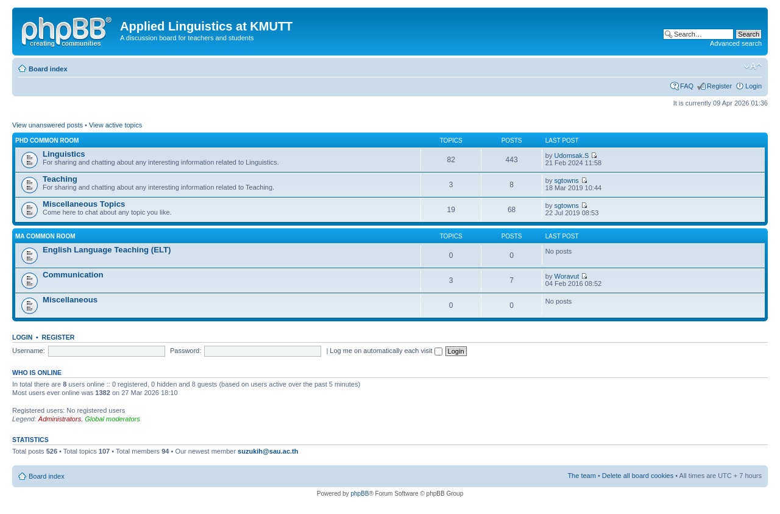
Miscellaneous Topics (84, 204)
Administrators (59, 419)
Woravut (566, 276)
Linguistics (64, 154)
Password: (185, 350)
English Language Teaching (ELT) (107, 249)
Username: (28, 350)
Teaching (60, 179)
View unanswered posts (47, 125)
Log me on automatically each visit (386, 350)
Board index (48, 69)
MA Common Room (45, 236)
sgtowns (566, 180)
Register (719, 86)
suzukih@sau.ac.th (268, 451)
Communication (73, 274)
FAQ (686, 86)
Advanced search (736, 43)
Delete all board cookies (637, 475)
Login (753, 86)
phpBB (359, 493)
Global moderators (112, 419)
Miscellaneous (70, 299)
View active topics (115, 125)
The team (581, 475)
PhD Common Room (47, 140)
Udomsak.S (571, 155)
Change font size (753, 66)
